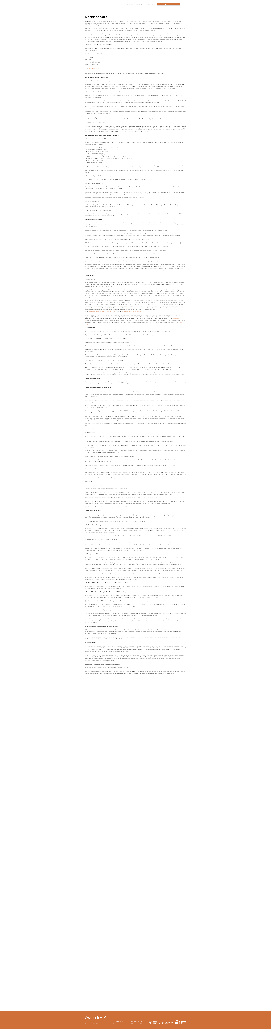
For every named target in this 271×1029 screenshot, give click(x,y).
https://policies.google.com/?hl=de (131, 311)
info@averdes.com (94, 68)
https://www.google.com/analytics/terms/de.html (101, 311)
